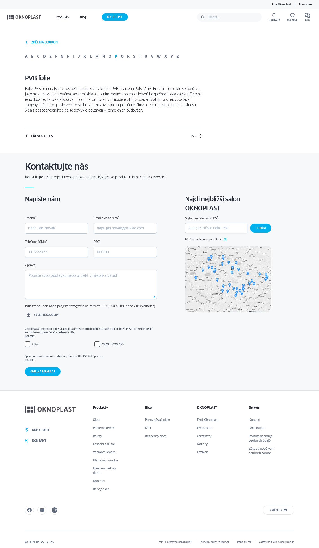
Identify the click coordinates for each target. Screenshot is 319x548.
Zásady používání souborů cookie (261, 451)
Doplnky (99, 481)
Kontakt (254, 420)
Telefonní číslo (36, 241)
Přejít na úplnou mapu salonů (205, 239)
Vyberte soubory (46, 315)
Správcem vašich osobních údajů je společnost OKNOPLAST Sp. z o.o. (91, 358)
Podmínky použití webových (214, 542)
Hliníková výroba (105, 460)
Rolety (97, 436)
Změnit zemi (278, 510)
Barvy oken (101, 489)
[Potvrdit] (203, 17)
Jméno (30, 218)
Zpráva (30, 265)
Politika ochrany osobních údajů (260, 438)
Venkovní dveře (104, 452)
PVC (197, 136)
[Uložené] (292, 17)
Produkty (100, 407)
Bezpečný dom (155, 436)
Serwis (254, 407)
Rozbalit (29, 336)
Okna (96, 420)
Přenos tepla (39, 136)
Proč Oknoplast (281, 4)
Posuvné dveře (103, 428)
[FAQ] (307, 17)
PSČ (97, 241)
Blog (148, 407)
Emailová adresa (106, 218)
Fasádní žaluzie (104, 444)
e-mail (35, 344)
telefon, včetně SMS (113, 344)
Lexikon (202, 452)
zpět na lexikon (41, 42)
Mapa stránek (244, 542)
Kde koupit (114, 17)
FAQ (148, 428)
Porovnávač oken (157, 420)
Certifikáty (204, 436)
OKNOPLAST (207, 407)
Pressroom (305, 4)
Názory (202, 444)
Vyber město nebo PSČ (201, 218)
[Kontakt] (274, 17)
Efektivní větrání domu (104, 470)
